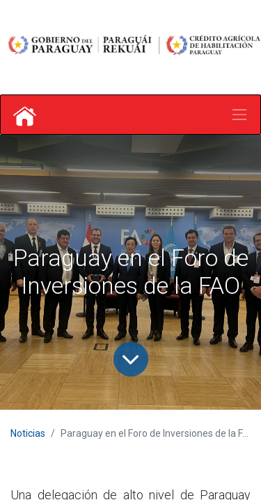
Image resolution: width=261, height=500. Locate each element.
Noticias (27, 433)
